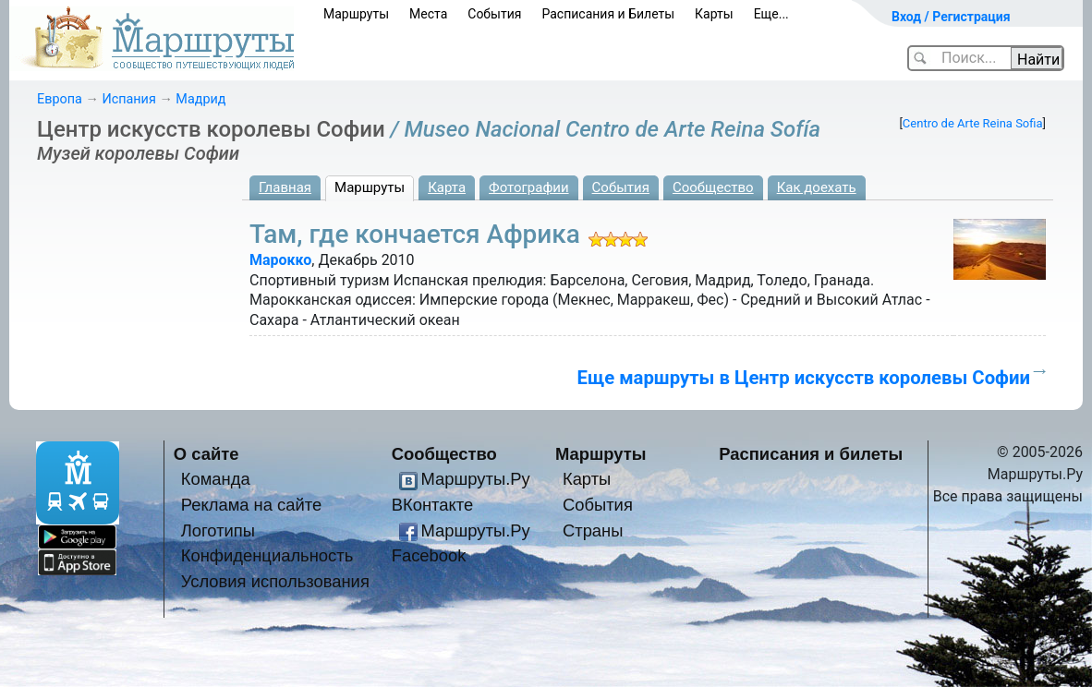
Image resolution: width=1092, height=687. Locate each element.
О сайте (206, 454)
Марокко (280, 260)
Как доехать (816, 187)
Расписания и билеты (811, 454)
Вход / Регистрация (951, 16)
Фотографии (529, 187)
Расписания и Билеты (607, 13)
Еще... (771, 13)
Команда (215, 478)
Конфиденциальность (267, 555)
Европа (59, 99)
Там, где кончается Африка (414, 234)
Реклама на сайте (251, 504)
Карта (447, 187)
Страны (593, 530)
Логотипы (218, 530)
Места (428, 13)
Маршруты (356, 13)
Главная (285, 187)
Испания (128, 99)
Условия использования (275, 581)
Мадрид (200, 99)
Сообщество (713, 187)
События (494, 13)
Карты (714, 13)
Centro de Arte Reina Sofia (973, 123)
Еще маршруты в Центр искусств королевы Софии (803, 378)
